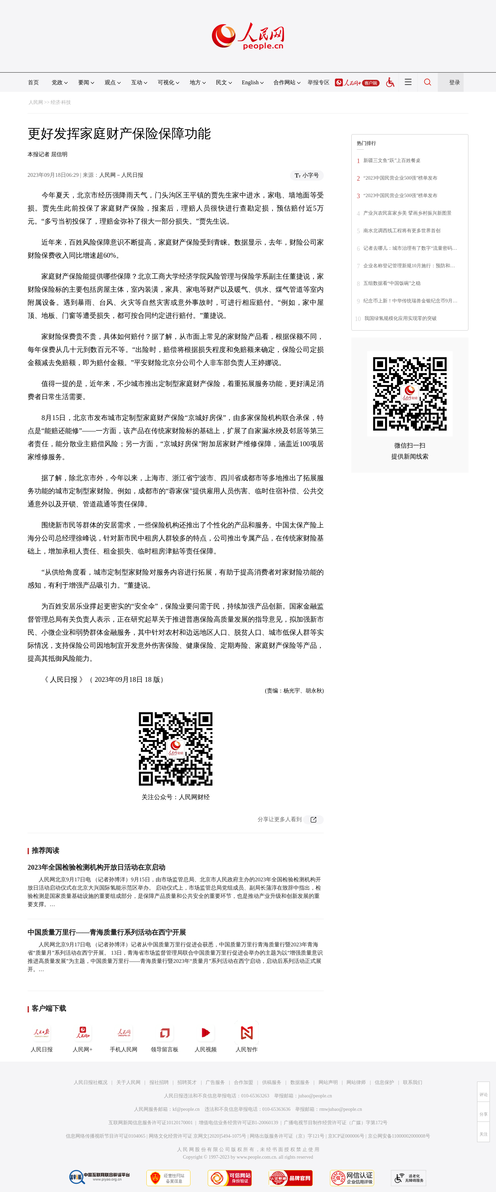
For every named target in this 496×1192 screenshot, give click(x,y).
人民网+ (83, 1036)
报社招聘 (159, 1082)
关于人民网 (128, 1082)
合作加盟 (243, 1082)
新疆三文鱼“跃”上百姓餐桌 (392, 160)
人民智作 (247, 1036)
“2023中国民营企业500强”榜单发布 (400, 178)
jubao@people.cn (315, 1095)
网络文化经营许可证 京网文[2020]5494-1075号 (198, 1136)
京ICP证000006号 (346, 1136)
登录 (454, 82)
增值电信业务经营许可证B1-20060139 (238, 1122)
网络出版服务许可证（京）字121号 (287, 1136)
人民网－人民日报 (121, 175)
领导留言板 (164, 1036)
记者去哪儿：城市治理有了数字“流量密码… (410, 248)
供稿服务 (271, 1082)
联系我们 (412, 1082)
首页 (33, 82)
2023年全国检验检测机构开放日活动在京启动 (96, 867)
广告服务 (215, 1082)
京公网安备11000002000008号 (399, 1136)
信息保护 (384, 1082)
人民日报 (42, 1036)
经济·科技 (61, 102)
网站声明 (328, 1082)
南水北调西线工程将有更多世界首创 (402, 230)
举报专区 (319, 82)
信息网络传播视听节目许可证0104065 (105, 1136)
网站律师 (356, 1082)
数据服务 (300, 1082)
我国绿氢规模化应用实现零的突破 (400, 318)
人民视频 (206, 1036)
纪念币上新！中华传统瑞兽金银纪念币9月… (410, 300)
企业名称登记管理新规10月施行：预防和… (409, 265)
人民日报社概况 (90, 1082)
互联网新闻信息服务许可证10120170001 (150, 1122)
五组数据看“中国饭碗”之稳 (392, 283)
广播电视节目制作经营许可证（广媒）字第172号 (336, 1122)
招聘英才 (187, 1082)
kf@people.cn (186, 1109)
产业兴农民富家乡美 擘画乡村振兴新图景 (407, 213)
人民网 (36, 102)
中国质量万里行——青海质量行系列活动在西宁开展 (107, 932)
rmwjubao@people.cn (340, 1109)
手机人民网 (123, 1036)
